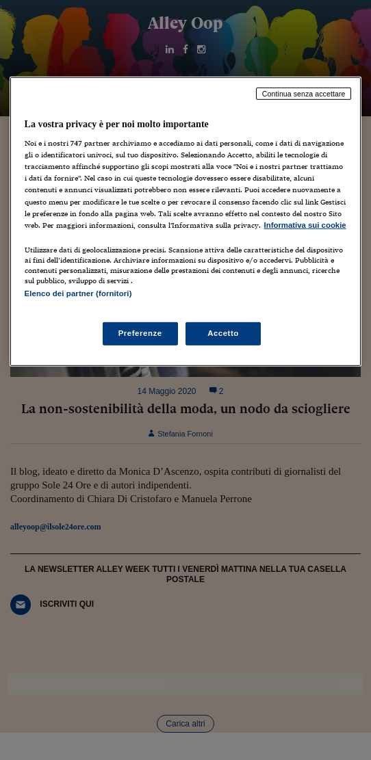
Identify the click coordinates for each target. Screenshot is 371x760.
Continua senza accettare (304, 93)
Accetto (223, 333)
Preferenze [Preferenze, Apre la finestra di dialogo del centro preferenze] (140, 333)
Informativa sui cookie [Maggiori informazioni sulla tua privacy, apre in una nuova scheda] (305, 225)
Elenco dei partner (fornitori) (78, 293)
